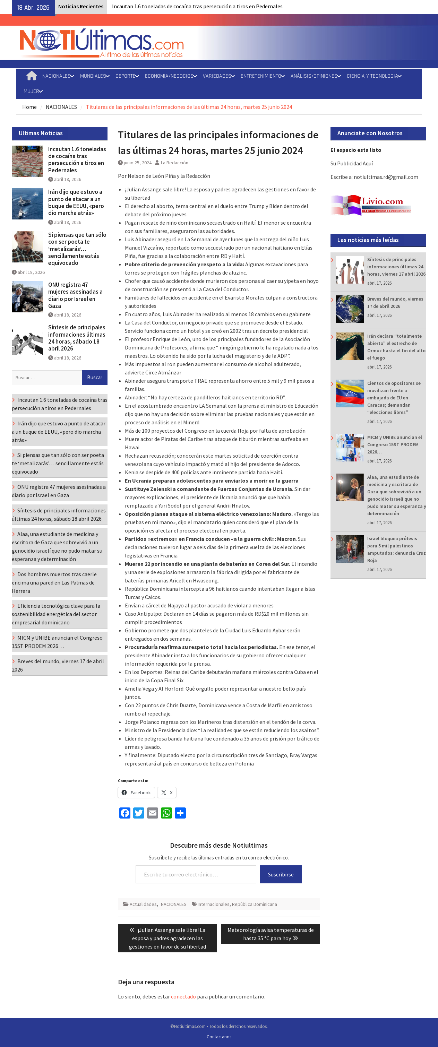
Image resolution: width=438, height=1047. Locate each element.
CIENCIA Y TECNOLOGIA (372, 76)
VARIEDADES (217, 76)
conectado (183, 996)
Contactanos (219, 1037)
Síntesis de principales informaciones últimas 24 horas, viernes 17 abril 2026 (396, 266)
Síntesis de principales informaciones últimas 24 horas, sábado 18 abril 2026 (76, 337)
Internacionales (214, 904)
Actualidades (143, 904)
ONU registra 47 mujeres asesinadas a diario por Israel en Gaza (75, 295)
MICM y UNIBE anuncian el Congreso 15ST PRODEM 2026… (394, 444)
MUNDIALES (93, 76)
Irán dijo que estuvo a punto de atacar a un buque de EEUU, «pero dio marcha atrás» (76, 202)
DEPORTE (125, 76)
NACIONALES (56, 76)
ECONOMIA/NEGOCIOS (169, 76)
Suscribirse (281, 874)
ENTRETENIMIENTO (261, 76)
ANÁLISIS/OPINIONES (314, 76)
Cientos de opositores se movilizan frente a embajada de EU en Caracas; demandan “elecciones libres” (394, 397)
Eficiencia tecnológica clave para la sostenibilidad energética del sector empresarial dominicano (56, 614)
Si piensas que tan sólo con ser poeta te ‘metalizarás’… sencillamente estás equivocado (77, 249)
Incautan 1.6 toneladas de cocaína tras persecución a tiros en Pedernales (197, 6)
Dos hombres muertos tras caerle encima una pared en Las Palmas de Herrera (54, 582)
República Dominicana (254, 904)
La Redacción (174, 162)
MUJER (31, 91)
